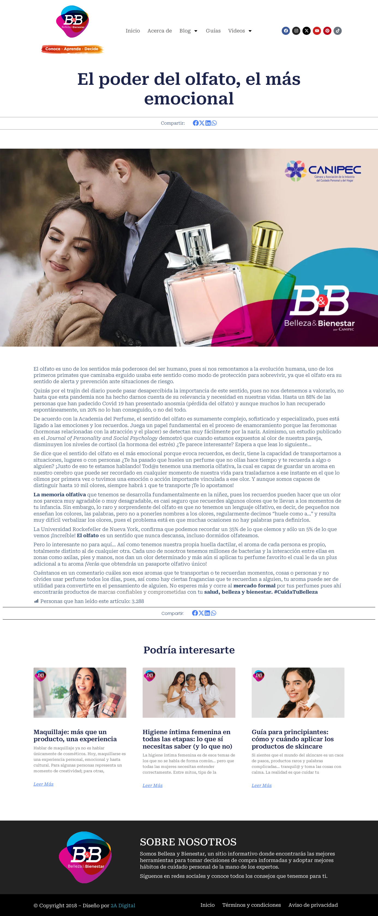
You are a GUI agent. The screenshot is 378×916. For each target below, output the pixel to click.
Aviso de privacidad (313, 905)
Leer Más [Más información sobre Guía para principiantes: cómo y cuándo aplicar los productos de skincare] (262, 785)
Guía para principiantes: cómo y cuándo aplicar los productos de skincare (293, 739)
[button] (196, 123)
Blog (188, 31)
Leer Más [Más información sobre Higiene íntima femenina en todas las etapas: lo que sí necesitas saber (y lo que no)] (153, 785)
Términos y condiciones (251, 905)
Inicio (133, 31)
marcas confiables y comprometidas (142, 592)
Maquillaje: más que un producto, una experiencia (75, 736)
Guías (213, 31)
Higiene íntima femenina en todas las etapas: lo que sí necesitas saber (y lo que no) (187, 739)
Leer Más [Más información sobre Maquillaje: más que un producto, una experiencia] (43, 784)
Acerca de (160, 31)
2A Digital (123, 905)
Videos (240, 31)
